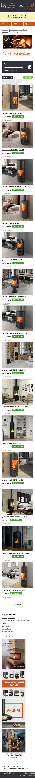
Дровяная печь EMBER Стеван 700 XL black (15, 406)
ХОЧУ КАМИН (29, 8)
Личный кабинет (7, 632)
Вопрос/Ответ (6, 629)
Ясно (28, 768)
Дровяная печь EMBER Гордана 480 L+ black (15, 553)
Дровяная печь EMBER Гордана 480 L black (15, 333)
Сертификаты (6, 626)
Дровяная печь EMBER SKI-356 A (12, 113)
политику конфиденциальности (13, 770)
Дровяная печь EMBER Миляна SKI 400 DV (15, 517)
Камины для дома (15, 30)
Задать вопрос (8, 636)
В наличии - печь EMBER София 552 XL (14, 590)
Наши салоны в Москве (28, 775)
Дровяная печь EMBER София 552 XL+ (13, 480)
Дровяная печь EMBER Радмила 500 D (14, 296)
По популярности (9, 81)
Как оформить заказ (8, 618)
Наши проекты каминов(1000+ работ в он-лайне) (17, 16)
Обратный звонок (30, 772)
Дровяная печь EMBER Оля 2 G (11, 443)
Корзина (29, 24)
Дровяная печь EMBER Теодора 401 (13, 150)
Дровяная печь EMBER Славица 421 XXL (14, 186)
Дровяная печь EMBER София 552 (12, 223)
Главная (5, 30)
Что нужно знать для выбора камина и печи (16, 620)
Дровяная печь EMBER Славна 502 (12, 260)
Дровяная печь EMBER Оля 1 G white (13, 370)
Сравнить (28, 77)
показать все (18, 605)
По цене (6, 77)
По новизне (7, 84)
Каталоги (5, 623)
